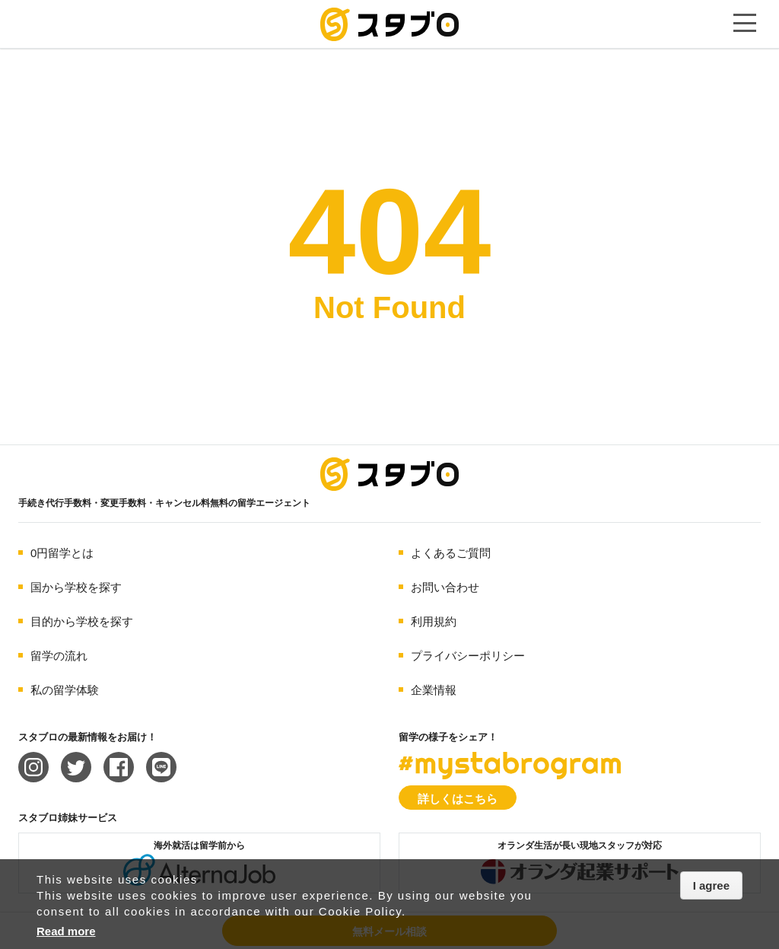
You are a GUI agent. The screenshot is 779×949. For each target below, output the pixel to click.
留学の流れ (58, 655)
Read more (66, 931)
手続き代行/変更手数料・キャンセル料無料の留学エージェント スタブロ (389, 24)
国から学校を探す (76, 587)
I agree (711, 885)
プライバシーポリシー (468, 655)
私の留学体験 (64, 689)
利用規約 (433, 621)
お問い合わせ (445, 587)
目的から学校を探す (81, 621)
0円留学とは (62, 552)
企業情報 (433, 689)
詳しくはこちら (458, 798)
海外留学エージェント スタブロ (389, 474)
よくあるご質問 (451, 552)
